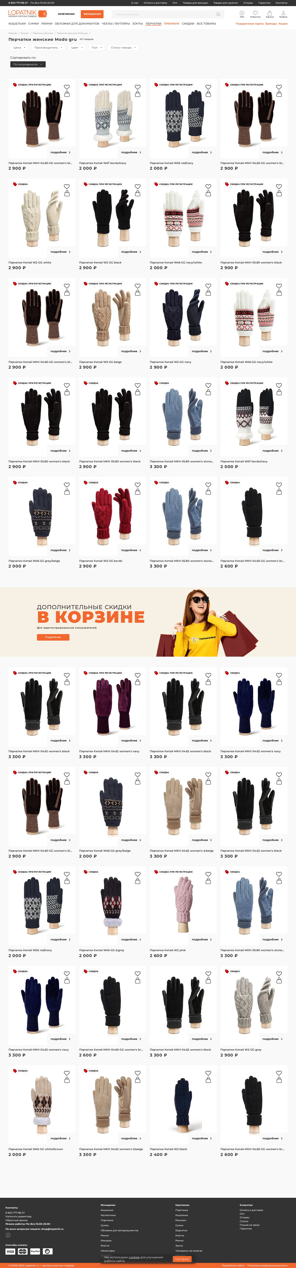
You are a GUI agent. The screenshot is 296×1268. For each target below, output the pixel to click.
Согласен (182, 1259)
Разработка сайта (233, 1265)
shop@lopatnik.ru (52, 1229)
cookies (134, 1257)
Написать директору (18, 1216)
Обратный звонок (16, 1220)
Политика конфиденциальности (267, 1265)
